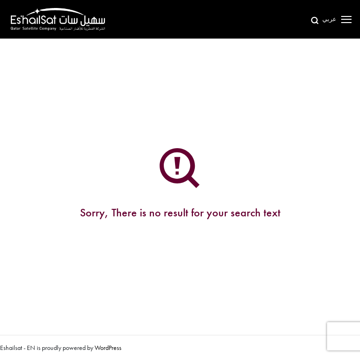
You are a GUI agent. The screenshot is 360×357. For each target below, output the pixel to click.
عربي (329, 19)
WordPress (108, 347)
